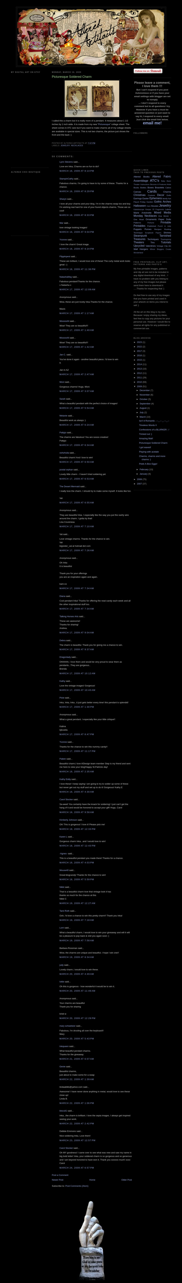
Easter (146, 198)
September (145, 403)
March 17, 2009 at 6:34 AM (77, 445)
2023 (140, 342)
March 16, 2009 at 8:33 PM (77, 215)
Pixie (62, 697)
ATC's (154, 180)
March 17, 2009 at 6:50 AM (77, 462)
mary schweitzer (68, 1026)
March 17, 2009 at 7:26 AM (77, 550)
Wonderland (138, 253)
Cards (152, 191)
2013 (140, 368)
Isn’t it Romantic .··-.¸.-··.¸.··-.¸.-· (154, 421)
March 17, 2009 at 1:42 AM (77, 347)
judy (62, 965)
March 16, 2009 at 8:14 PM (77, 171)
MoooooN (64, 321)
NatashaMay (66, 277)
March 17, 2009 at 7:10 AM (77, 526)
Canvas (137, 192)
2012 (140, 373)
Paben (63, 759)
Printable (166, 222)
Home (92, 1180)
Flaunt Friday (140, 202)
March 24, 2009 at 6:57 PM (77, 1167)
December (145, 390)
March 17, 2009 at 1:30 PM (77, 707)
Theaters (139, 242)
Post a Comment (60, 1175)
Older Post (126, 1180)
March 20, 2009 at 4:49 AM (77, 974)
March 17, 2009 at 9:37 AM (77, 649)
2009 (140, 386)
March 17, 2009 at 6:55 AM (77, 502)
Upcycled (139, 245)
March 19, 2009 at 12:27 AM (78, 903)
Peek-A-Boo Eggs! (148, 464)
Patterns (137, 222)
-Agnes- (63, 853)
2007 (140, 483)
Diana (62, 596)
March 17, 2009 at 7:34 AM (77, 588)
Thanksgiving (166, 239)
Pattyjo (63, 432)
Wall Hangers (141, 249)
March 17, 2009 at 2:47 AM (77, 374)
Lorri (62, 927)
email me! (152, 123)
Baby (163, 181)
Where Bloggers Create (160, 249)
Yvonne (63, 239)
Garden (150, 202)
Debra (63, 640)
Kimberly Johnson (68, 820)
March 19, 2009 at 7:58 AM (77, 940)
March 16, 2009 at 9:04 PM (77, 232)
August (143, 408)
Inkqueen (64, 1046)
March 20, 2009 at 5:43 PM (77, 1038)
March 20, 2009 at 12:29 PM (78, 1018)
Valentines (151, 246)
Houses (154, 206)
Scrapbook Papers (153, 233)
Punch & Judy (164, 226)
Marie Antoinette (143, 212)
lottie (62, 981)
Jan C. (63, 354)
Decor (160, 195)
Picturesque (104, 124)
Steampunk (140, 235)
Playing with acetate (149, 451)
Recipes (157, 229)
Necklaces (77, 145)
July (142, 412)
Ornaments (151, 219)
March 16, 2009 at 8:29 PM (77, 191)
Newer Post (57, 1180)
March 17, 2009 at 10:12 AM (78, 673)
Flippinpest (65, 256)
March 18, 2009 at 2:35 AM (77, 771)
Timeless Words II (148, 425)
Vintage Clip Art (164, 246)
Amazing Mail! (146, 438)
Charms (167, 192)
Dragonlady (65, 657)
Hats (148, 206)
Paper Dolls (164, 219)
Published (151, 226)
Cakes (168, 187)
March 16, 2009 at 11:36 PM (78, 269)
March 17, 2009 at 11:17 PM (78, 751)
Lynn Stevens (66, 162)
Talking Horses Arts (69, 616)
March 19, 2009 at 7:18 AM (77, 920)
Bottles (143, 187)
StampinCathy (67, 178)
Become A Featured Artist (160, 184)
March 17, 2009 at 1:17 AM (77, 313)
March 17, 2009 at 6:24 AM (77, 425)
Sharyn (63, 199)
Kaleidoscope (139, 209)
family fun (166, 198)
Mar (61, 223)
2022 (140, 346)
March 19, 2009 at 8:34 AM (77, 957)
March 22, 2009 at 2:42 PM (77, 1123)
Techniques (153, 239)
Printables (139, 225)
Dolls (169, 195)
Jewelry (65, 145)
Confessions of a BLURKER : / (154, 429)
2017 (140, 351)
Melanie (63, 415)
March (143, 417)
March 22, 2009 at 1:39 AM (77, 1079)
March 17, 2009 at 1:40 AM (77, 330)
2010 (140, 382)
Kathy (62, 681)
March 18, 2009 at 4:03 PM (77, 862)
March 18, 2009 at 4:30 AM (77, 792)
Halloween (140, 205)
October (144, 399)
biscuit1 (63, 1110)
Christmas (140, 195)
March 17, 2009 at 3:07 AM (77, 391)
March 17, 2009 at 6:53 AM (77, 479)
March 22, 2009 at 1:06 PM (77, 1103)
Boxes (151, 187)
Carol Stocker (66, 799)
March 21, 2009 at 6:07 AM (77, 1059)
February (144, 469)
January (144, 474)
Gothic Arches (162, 201)
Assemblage (141, 180)
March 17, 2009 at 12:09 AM (78, 289)
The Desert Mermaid (70, 486)
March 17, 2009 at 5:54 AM (77, 408)
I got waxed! (145, 447)
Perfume (150, 223)
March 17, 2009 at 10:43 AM (78, 690)
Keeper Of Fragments (154, 209)
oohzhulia (64, 452)
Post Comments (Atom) (76, 1186)
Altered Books (142, 176)
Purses (148, 229)
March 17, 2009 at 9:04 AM (77, 632)
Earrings (138, 198)
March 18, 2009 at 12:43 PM (78, 845)
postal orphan (66, 469)
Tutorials (166, 242)
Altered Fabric (161, 176)
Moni (62, 382)
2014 (140, 364)
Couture (151, 195)
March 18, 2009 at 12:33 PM (78, 829)
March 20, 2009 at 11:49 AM (78, 991)
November (145, 394)
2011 (140, 377)
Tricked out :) (145, 434)
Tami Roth (65, 911)
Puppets (138, 229)
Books (136, 187)
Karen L (63, 836)
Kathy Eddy (65, 779)
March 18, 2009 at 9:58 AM (77, 812)
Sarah (63, 399)
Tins (153, 242)
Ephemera (155, 198)
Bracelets (159, 187)
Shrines (167, 232)
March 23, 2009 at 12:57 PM (78, 1140)
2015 (140, 360)
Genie (63, 1066)
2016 (140, 355)
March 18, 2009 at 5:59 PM (77, 879)
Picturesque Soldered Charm (153, 443)
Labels (168, 209)
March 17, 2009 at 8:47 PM (77, 734)
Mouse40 (64, 870)
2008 (140, 479)
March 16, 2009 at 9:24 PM (77, 249)
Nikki (62, 887)
